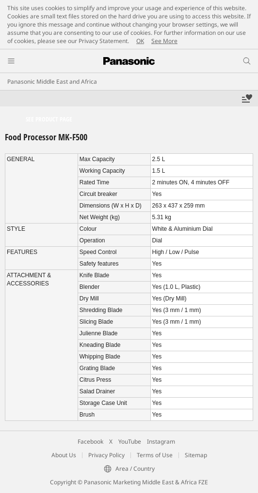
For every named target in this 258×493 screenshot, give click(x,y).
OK (140, 41)
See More (164, 41)
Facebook (90, 441)
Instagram (161, 441)
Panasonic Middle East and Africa (52, 81)
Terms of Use (155, 455)
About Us (63, 455)
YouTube (129, 441)
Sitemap (196, 455)
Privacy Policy (106, 455)
